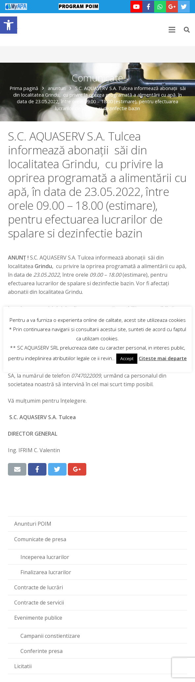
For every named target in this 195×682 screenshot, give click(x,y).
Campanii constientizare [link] (50, 635)
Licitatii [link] (23, 666)
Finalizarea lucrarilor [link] (45, 572)
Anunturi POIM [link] (32, 523)
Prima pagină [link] (24, 88)
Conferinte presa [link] (41, 651)
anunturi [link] (57, 88)
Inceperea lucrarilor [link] (44, 557)
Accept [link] (126, 358)
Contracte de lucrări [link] (38, 587)
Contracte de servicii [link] (39, 602)
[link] (8, 25)
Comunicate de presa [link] (40, 539)
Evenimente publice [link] (38, 617)
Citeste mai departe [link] (163, 358)
